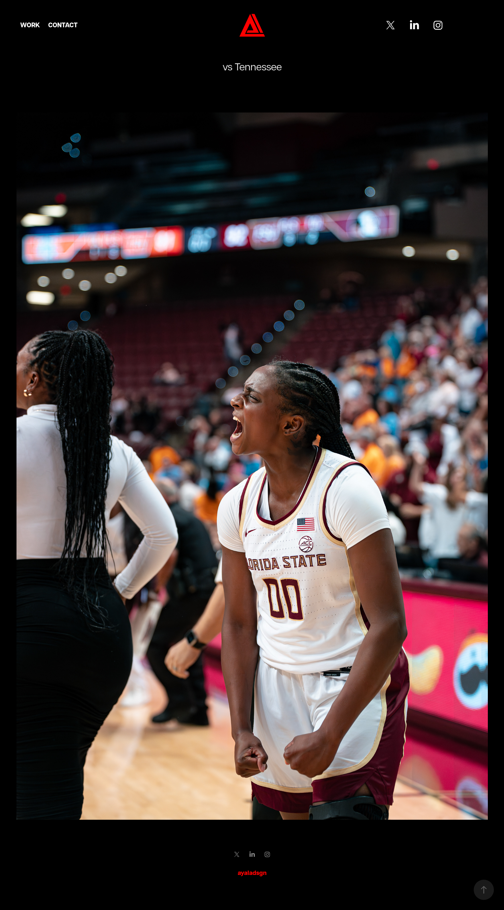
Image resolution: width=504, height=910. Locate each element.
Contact (63, 25)
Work (30, 25)
